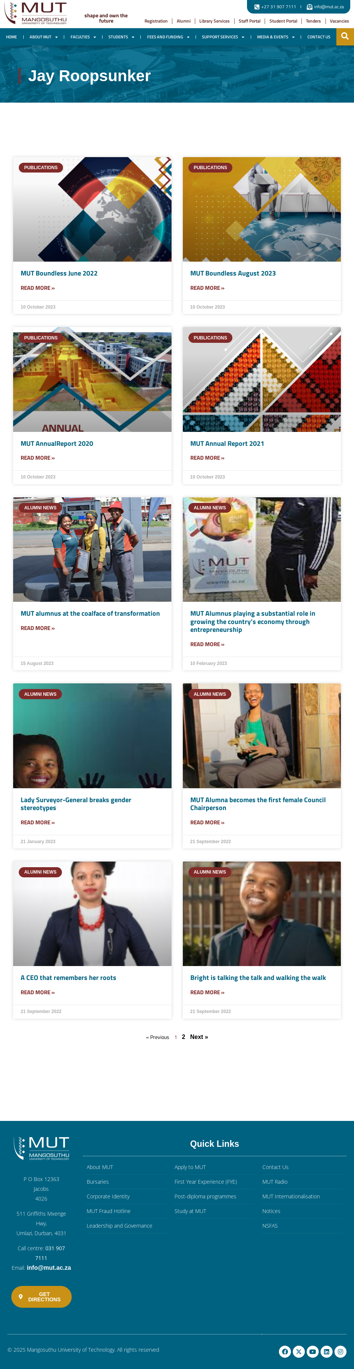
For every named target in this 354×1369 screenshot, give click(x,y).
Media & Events (276, 37)
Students (121, 37)
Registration (156, 20)
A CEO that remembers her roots (68, 977)
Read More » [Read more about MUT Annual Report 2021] (207, 457)
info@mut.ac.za (49, 1268)
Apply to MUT (190, 1167)
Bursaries (98, 1181)
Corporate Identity (108, 1196)
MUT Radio (275, 1181)
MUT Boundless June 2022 (59, 273)
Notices (271, 1211)
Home (11, 37)
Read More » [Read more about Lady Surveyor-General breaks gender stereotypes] (38, 822)
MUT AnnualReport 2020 (57, 443)
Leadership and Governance (119, 1225)
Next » (199, 1037)
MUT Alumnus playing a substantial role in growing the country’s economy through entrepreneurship (252, 621)
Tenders (313, 20)
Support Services (223, 37)
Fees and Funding (168, 37)
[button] (345, 36)
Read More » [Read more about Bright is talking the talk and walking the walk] (207, 992)
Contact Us (318, 37)
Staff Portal (250, 20)
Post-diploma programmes (206, 1196)
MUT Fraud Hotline (109, 1211)
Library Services (214, 20)
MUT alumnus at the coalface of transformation (90, 613)
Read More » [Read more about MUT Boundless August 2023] (207, 287)
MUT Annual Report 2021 (227, 443)
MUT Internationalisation (291, 1196)
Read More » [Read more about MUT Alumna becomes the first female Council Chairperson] (207, 822)
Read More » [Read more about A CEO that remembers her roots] (38, 992)
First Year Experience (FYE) (206, 1181)
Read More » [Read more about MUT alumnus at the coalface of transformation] (38, 628)
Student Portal (283, 20)
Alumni (184, 20)
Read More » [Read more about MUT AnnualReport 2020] (38, 457)
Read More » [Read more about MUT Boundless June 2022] (38, 287)
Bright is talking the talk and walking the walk (258, 977)
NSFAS (270, 1225)
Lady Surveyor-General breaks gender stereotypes (76, 804)
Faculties (83, 37)
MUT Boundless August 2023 (233, 273)
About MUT (44, 37)
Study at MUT (190, 1211)
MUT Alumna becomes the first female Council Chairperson (258, 804)
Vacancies (339, 20)
